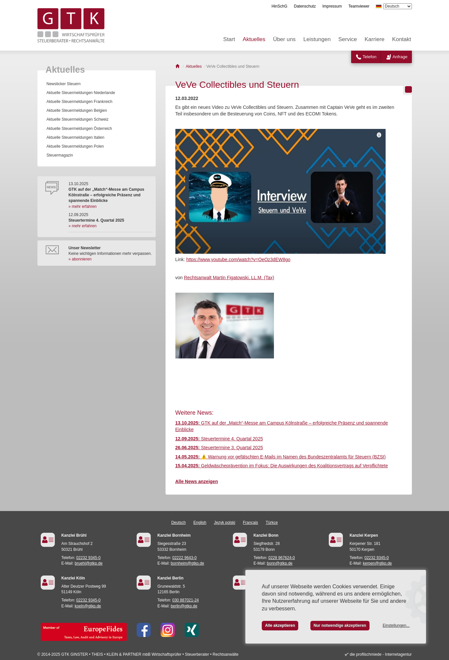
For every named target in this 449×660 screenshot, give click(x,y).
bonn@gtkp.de (279, 563)
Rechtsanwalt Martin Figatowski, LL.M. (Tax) (229, 277)
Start (229, 39)
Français (250, 522)
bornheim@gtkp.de (187, 563)
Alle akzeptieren (280, 625)
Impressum (332, 6)
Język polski (225, 522)
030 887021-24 (185, 600)
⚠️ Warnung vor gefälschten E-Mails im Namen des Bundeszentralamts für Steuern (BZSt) (280, 456)
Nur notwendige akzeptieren (340, 625)
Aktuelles (254, 39)
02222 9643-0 (184, 557)
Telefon (369, 56)
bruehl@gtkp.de (88, 563)
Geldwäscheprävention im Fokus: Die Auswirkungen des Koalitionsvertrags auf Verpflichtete (281, 465)
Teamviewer (359, 6)
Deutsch (178, 522)
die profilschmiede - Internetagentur (381, 654)
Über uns (284, 39)
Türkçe (272, 522)
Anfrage (400, 56)
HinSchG (279, 6)
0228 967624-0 (281, 557)
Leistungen (316, 39)
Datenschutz (305, 6)
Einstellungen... (396, 625)
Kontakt (401, 39)
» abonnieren (80, 259)
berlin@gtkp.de (184, 606)
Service (347, 39)
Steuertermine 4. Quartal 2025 (219, 438)
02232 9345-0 (88, 557)
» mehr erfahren (83, 206)
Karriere (374, 39)
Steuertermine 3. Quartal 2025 (219, 447)
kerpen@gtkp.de (377, 563)
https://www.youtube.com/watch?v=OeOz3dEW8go (238, 259)
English (199, 522)
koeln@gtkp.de (88, 606)
